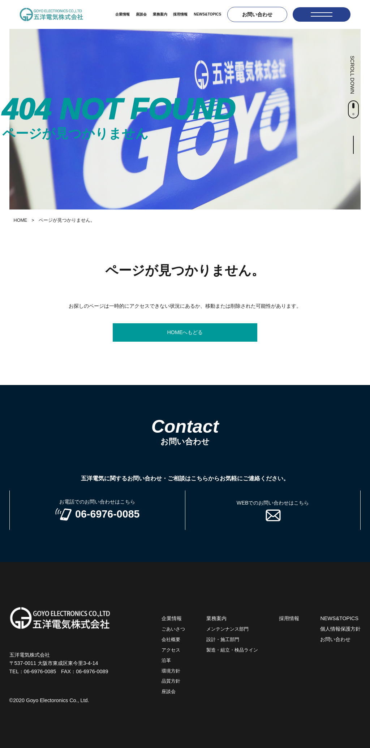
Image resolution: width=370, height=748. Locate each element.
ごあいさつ (173, 629)
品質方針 (171, 681)
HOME (20, 220)
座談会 (141, 14)
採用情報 (180, 14)
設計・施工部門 (222, 639)
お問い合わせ (257, 14)
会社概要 (171, 639)
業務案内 (160, 14)
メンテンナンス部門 (227, 629)
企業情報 (122, 14)
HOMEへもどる (185, 332)
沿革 (166, 660)
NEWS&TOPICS (207, 14)
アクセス (171, 650)
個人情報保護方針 (340, 629)
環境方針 (171, 671)
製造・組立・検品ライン (232, 650)
